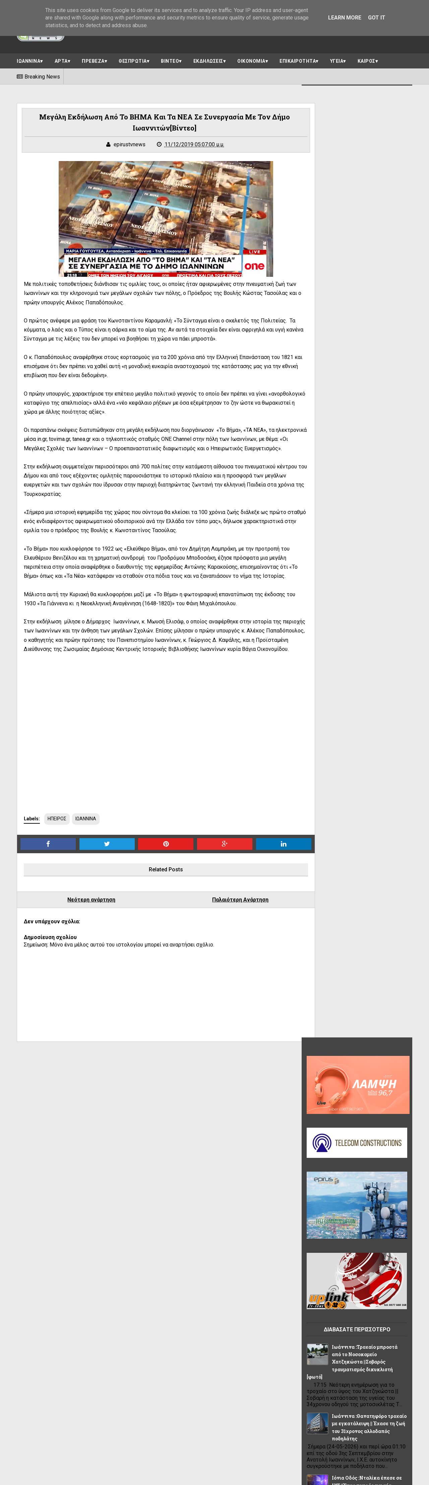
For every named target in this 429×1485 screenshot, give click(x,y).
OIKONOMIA (356, 1128)
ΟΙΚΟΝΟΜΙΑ (251, 59)
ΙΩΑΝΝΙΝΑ (28, 59)
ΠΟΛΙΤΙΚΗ (386, 1218)
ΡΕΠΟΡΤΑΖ (363, 1248)
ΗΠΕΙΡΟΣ (57, 856)
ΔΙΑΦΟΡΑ (321, 1173)
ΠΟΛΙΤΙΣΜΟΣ (324, 1233)
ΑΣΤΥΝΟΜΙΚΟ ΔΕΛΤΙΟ (334, 1158)
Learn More (344, 17)
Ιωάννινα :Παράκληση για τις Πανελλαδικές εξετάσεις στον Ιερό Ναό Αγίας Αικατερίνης (368, 661)
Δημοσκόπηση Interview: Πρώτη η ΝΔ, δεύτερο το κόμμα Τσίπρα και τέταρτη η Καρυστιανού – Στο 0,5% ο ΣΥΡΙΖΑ (355, 907)
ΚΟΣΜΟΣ (320, 1218)
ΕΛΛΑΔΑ (350, 1173)
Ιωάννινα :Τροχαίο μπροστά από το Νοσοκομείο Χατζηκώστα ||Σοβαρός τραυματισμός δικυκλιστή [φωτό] (352, 407)
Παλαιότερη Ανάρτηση (218, 937)
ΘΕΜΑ (386, 1188)
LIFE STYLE (322, 1128)
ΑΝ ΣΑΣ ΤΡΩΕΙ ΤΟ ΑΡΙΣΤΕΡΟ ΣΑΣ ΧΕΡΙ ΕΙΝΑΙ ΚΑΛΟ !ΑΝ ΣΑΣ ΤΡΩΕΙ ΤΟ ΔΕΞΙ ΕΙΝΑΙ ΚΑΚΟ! (353, 845)
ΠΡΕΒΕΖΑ (93, 59)
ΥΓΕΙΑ (337, 59)
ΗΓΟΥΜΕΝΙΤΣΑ (326, 1188)
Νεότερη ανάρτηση (84, 937)
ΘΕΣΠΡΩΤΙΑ (133, 59)
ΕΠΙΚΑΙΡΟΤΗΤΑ (298, 59)
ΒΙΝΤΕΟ (170, 59)
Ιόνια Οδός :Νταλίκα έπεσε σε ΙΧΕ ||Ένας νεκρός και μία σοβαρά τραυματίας (367, 531)
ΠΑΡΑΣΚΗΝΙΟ (353, 1218)
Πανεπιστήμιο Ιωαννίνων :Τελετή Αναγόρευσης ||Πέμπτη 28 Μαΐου (368, 791)
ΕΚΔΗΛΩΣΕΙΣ (208, 59)
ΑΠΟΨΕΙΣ (320, 1143)
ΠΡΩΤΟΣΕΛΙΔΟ (326, 1248)
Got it (376, 17)
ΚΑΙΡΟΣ (366, 59)
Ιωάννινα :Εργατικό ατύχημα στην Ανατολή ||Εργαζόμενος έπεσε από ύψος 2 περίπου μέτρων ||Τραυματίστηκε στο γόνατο (353, 729)
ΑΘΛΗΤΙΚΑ (389, 1128)
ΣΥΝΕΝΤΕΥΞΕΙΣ (327, 1264)
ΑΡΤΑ (61, 59)
